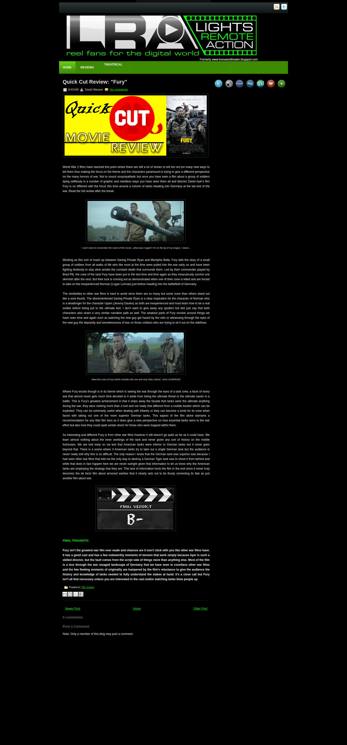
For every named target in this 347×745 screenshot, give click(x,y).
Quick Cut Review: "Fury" (95, 82)
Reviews (87, 67)
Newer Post (72, 608)
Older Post (200, 608)
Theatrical (113, 64)
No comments (119, 89)
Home (67, 67)
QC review (88, 587)
